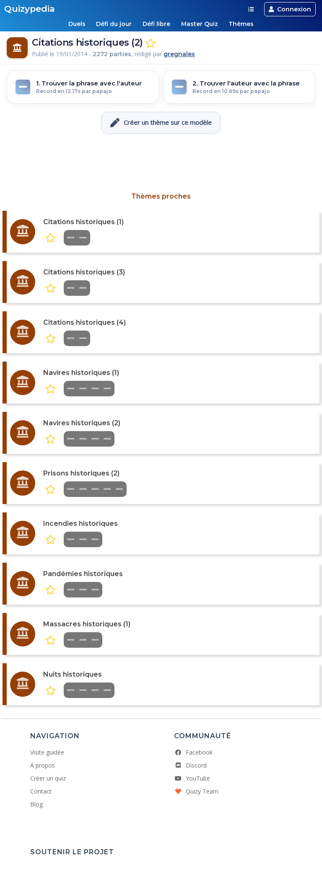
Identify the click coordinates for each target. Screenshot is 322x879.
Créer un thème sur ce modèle (161, 122)
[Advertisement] (161, 163)
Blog (36, 804)
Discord (190, 765)
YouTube (192, 778)
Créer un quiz (48, 778)
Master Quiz (199, 24)
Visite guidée (47, 752)
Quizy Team (196, 791)
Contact (41, 791)
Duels (76, 24)
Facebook (193, 752)
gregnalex (179, 54)
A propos (42, 765)
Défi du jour (114, 24)
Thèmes (241, 24)
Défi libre (156, 24)
